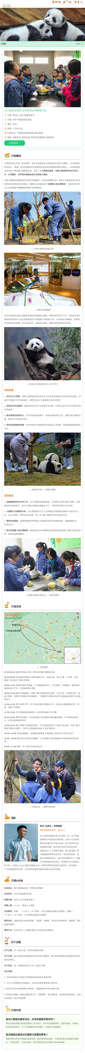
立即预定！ (14, 143)
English (73, 5)
